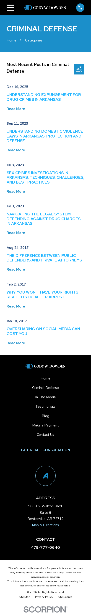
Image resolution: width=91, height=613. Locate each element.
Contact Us (45, 434)
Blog (45, 416)
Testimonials (45, 406)
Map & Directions (45, 525)
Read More (16, 109)
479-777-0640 (45, 547)
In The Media (45, 397)
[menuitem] (24, 597)
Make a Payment (45, 425)
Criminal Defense (45, 387)
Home (45, 378)
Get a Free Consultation (45, 450)
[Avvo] (45, 476)
